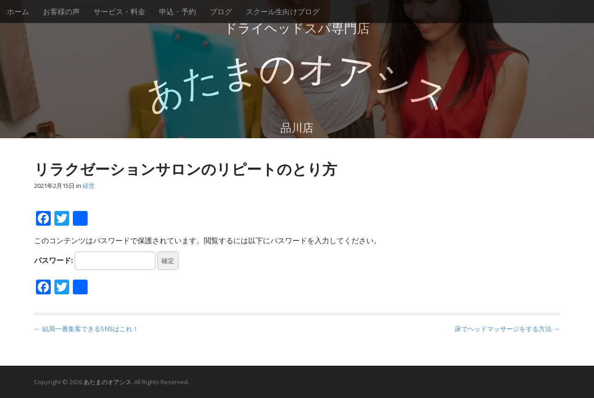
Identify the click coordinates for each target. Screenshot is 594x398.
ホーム (18, 11)
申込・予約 (177, 11)
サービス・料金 (119, 11)
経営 (89, 185)
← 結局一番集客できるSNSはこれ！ (86, 328)
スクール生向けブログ (283, 11)
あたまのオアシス (107, 382)
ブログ (221, 11)
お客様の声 (61, 11)
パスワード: (94, 261)
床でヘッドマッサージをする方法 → (507, 328)
